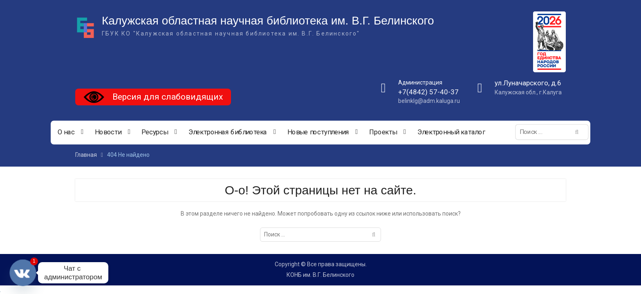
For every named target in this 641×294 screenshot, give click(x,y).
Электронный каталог (451, 132)
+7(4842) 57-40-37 (428, 92)
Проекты (383, 132)
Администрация (420, 82)
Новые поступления (318, 132)
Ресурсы (154, 132)
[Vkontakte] (23, 273)
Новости (108, 132)
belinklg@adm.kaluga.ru (429, 101)
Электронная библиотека (227, 132)
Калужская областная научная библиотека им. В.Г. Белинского (268, 20)
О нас (66, 132)
